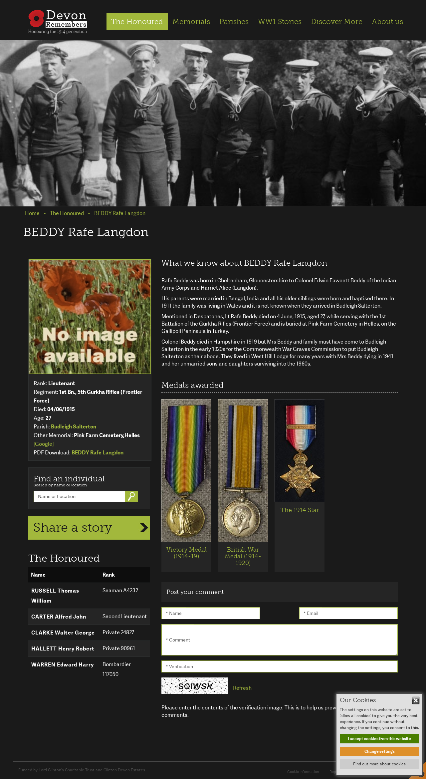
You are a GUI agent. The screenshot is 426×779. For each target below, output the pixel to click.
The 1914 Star (300, 510)
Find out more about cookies (379, 764)
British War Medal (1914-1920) (243, 556)
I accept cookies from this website (379, 738)
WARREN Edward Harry (62, 664)
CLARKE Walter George (63, 632)
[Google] (44, 443)
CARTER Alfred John (58, 616)
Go (132, 496)
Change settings (379, 751)
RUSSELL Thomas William (55, 595)
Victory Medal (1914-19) (186, 553)
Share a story (72, 527)
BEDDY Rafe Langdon (97, 452)
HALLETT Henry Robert (63, 648)
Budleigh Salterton (73, 426)
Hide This (416, 700)
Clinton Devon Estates (124, 770)
